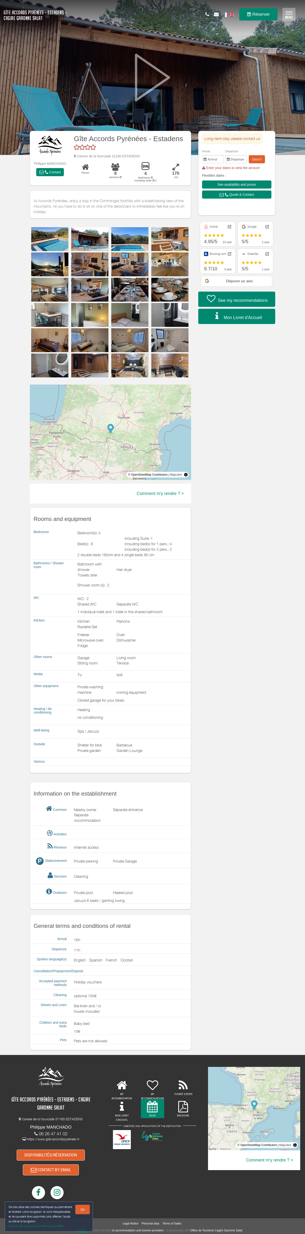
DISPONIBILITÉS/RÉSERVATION (51, 1154)
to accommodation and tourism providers (138, 1230)
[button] (50, 172)
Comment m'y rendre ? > (160, 493)
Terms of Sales (172, 1223)
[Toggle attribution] (186, 475)
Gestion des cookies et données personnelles (36, 1226)
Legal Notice (130, 1223)
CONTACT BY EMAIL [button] (51, 1169)
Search (257, 159)
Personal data (150, 1223)
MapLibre (176, 474)
